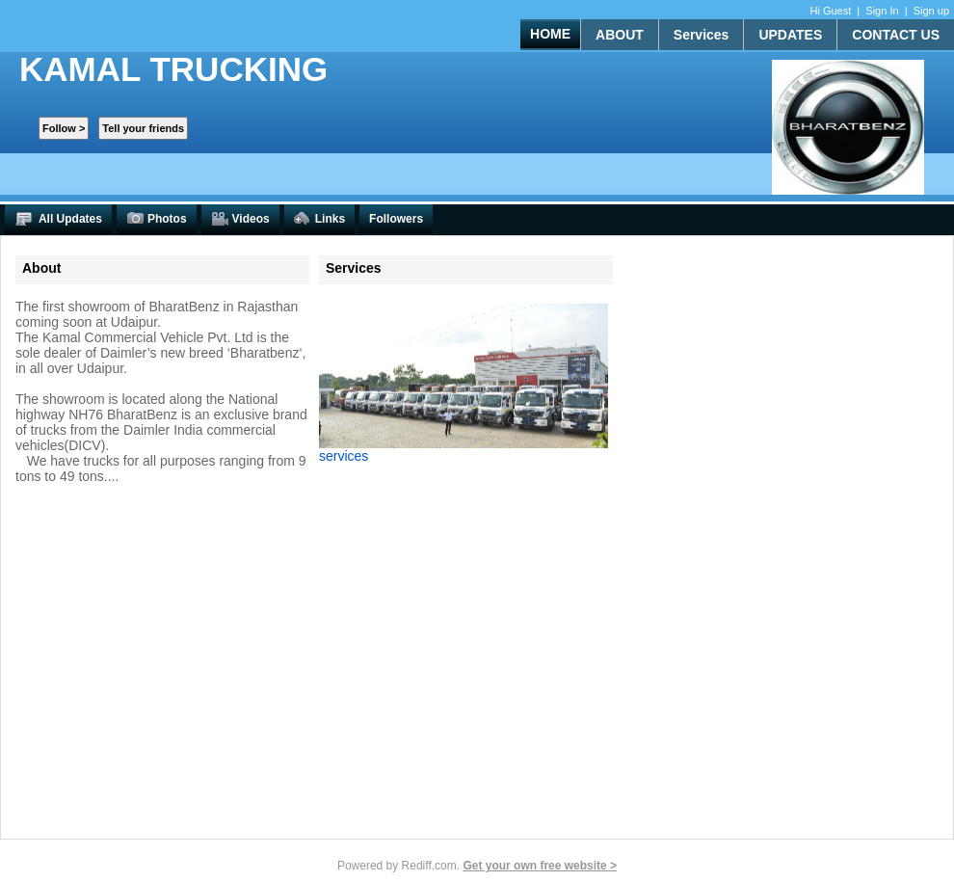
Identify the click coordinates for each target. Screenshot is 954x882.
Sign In (881, 10)
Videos (240, 219)
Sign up (931, 10)
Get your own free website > (540, 865)
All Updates (58, 219)
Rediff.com (429, 865)
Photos (156, 219)
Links (319, 219)
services (343, 456)
